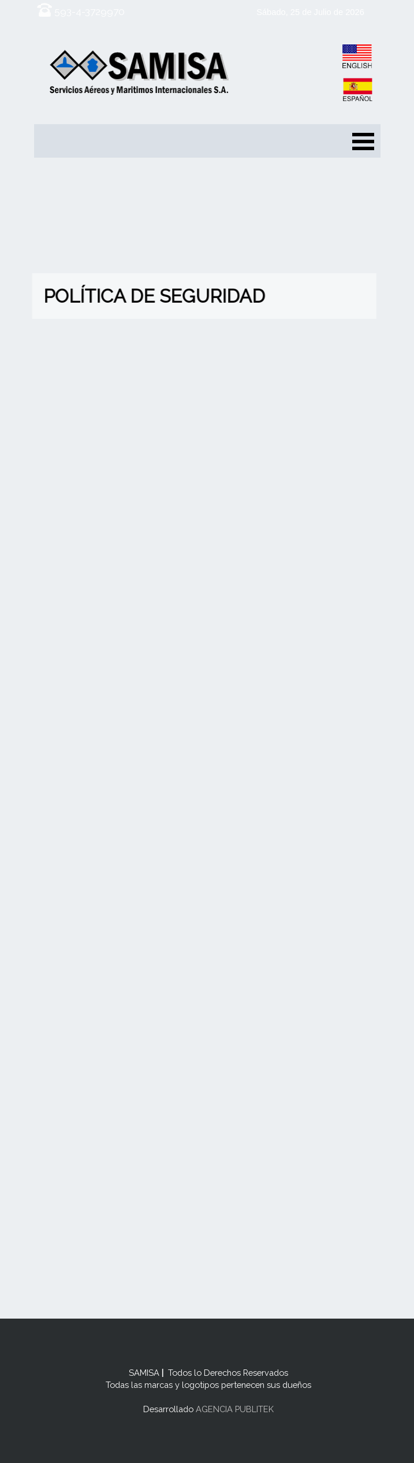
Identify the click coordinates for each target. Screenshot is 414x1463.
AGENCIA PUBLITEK (233, 1409)
